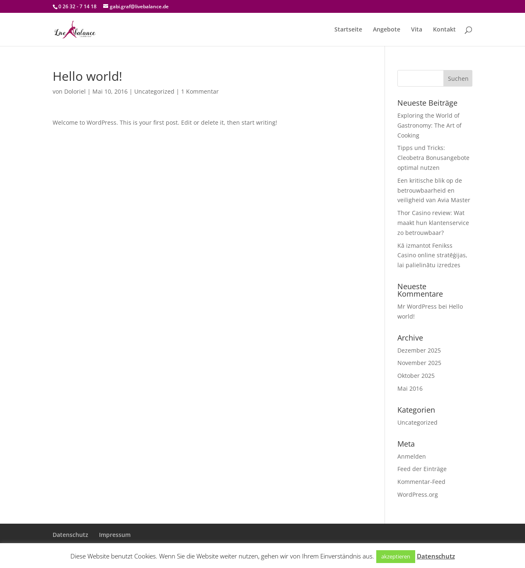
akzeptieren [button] (395, 556)
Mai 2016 (410, 388)
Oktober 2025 (416, 375)
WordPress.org (417, 494)
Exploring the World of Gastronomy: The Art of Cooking (429, 125)
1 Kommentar (200, 91)
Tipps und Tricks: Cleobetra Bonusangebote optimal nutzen (433, 158)
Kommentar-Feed (421, 482)
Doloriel (75, 91)
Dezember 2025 (419, 350)
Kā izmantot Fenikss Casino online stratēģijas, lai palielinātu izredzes (432, 255)
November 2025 (419, 363)
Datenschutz (70, 535)
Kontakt (444, 30)
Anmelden (411, 456)
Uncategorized (154, 91)
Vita (416, 30)
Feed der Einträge (422, 469)
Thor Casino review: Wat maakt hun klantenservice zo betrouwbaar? (433, 223)
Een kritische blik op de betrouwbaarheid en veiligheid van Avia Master (433, 190)
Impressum (115, 535)
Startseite (348, 30)
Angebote (386, 30)
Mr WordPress (417, 306)
